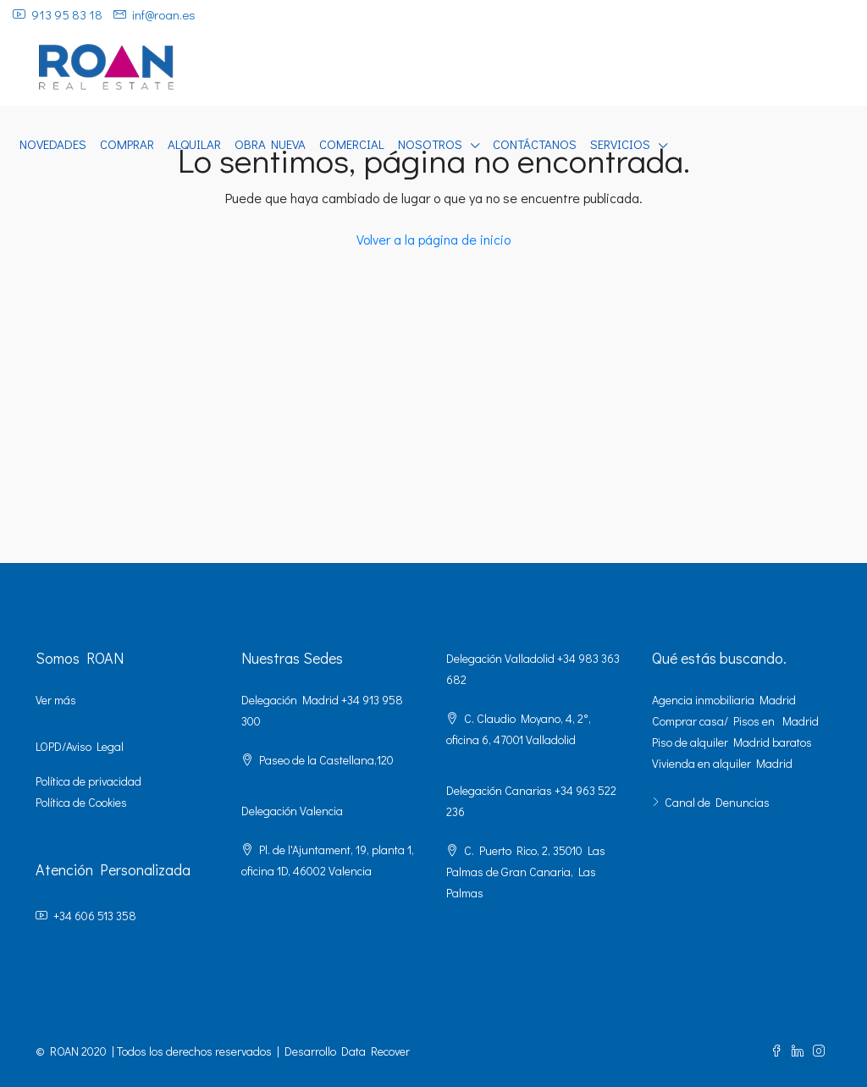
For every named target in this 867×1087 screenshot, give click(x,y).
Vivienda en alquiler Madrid (722, 763)
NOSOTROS (430, 143)
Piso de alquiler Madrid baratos (732, 742)
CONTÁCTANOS (535, 143)
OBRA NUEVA (270, 143)
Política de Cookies (81, 802)
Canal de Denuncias (717, 802)
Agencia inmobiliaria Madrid (724, 700)
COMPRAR (127, 143)
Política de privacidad (88, 781)
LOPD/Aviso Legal (80, 746)
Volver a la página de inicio (433, 239)
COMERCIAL (351, 143)
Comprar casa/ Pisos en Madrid (735, 721)
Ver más (56, 700)
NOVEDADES (52, 143)
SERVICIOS (620, 143)
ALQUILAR (194, 143)
